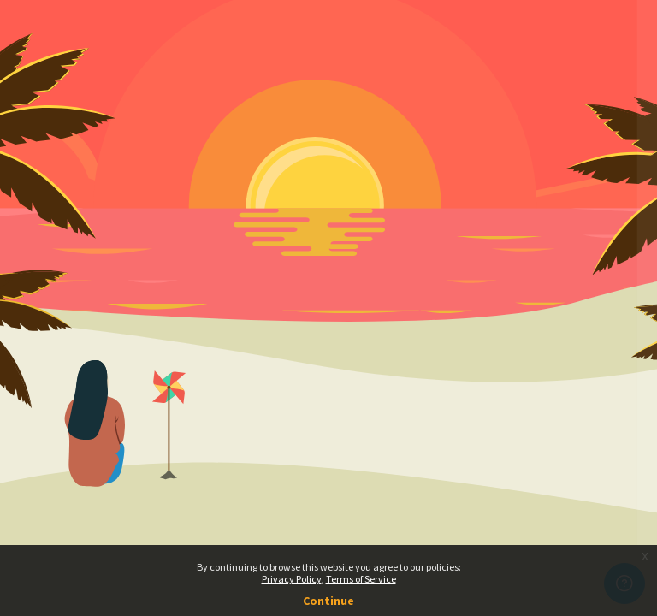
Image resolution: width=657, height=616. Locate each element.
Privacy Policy (292, 578)
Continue (328, 600)
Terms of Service (361, 578)
